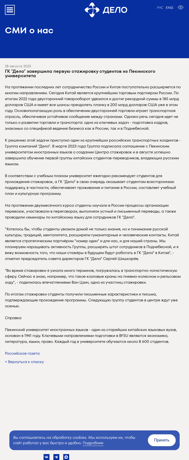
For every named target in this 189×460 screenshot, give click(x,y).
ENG (169, 7)
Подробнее (93, 443)
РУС (160, 7)
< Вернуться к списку (24, 362)
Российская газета (22, 353)
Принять (162, 440)
